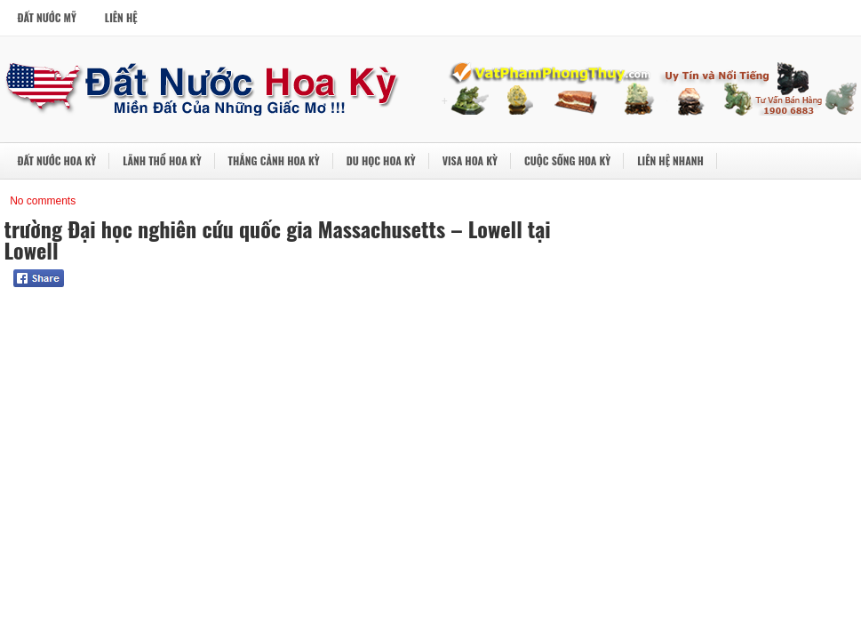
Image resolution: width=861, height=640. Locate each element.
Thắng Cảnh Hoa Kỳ (274, 160)
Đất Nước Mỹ (47, 17)
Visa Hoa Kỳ (470, 160)
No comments (43, 201)
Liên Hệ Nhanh (670, 160)
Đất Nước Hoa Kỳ (57, 160)
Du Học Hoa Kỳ (381, 160)
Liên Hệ (121, 17)
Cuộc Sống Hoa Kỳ (567, 160)
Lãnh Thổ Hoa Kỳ (162, 160)
